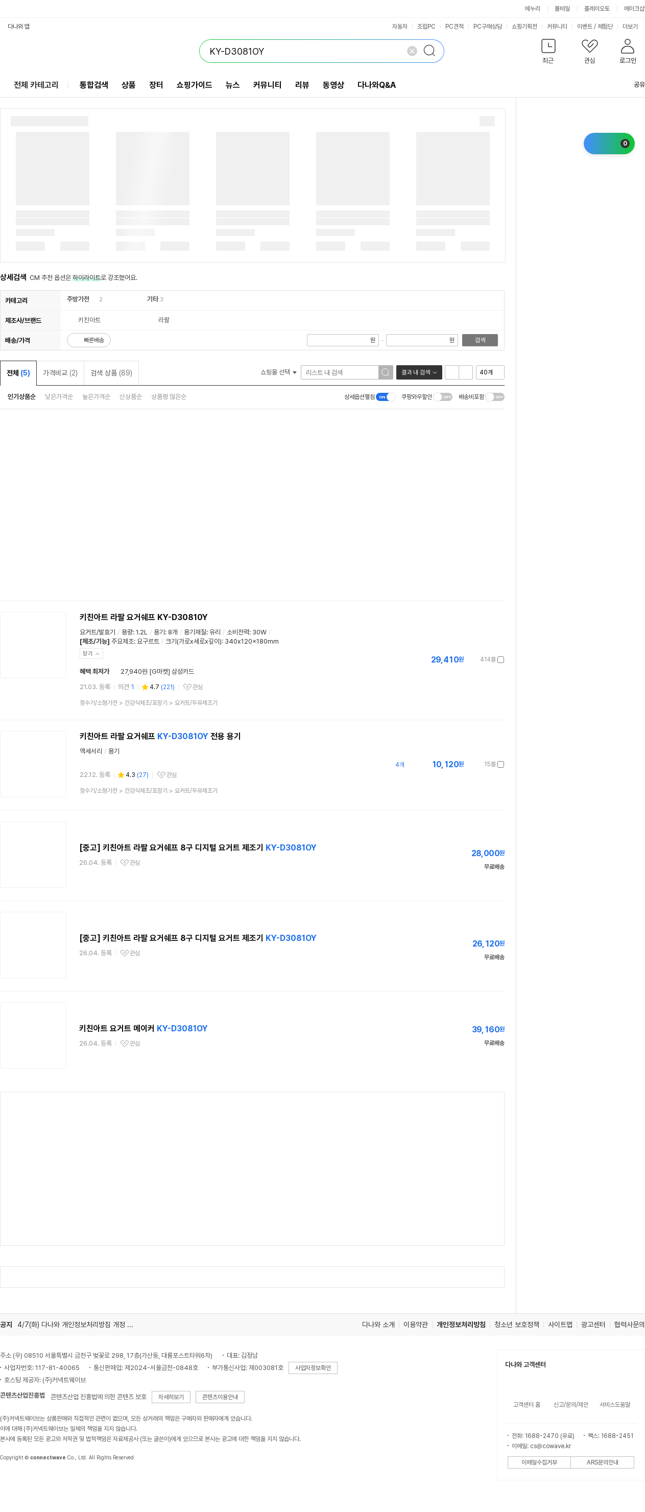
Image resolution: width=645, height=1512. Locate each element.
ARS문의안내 (602, 1462)
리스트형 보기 (452, 372)
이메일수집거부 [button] (539, 1462)
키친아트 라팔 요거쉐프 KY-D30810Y (144, 617)
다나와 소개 (378, 1324)
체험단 (605, 26)
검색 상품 (111, 373)
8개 (173, 632)
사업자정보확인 (313, 1368)
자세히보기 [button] (171, 1397)
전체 (18, 373)
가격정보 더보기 (468, 659)
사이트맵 (560, 1324)
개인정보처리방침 (461, 1324)
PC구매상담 (487, 26)
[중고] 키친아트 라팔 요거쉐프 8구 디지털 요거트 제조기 (198, 848)
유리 (215, 632)
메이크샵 (634, 8)
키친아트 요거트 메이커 (143, 1028)
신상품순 (131, 396)
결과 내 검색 (415, 372)
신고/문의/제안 (571, 1404)
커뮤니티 (557, 26)
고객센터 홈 (526, 1404)
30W (259, 632)
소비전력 (238, 632)
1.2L (142, 632)
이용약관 (415, 1324)
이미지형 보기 (465, 372)
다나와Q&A (376, 85)
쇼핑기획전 (524, 26)
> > (149, 702)
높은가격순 (96, 396)
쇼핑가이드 (194, 85)
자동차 (400, 26)
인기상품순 (22, 396)
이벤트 (584, 26)
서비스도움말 (615, 1404)
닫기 (88, 653)
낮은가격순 (59, 396)
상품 (129, 85)
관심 (198, 687)
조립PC (426, 26)
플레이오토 (597, 8)
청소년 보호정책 (516, 1324)
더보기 (633, 26)
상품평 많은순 (168, 396)
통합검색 (94, 85)
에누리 (532, 8)
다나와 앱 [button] (19, 26)
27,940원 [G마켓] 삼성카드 (157, 671)
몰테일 (562, 8)
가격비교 (60, 373)
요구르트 (148, 641)
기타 (152, 299)
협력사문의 (629, 1324)
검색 (480, 340)
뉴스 (233, 85)
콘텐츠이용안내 (220, 1397)
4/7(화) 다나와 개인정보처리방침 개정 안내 (78, 1324)
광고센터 (593, 1324)
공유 (633, 84)
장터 (156, 85)
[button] (548, 53)
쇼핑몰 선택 (278, 372)
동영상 (333, 85)
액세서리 (91, 751)
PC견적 (454, 26)
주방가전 (78, 299)
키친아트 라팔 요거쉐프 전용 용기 (160, 736)
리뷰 (302, 85)
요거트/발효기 (97, 632)
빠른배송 (94, 340)
